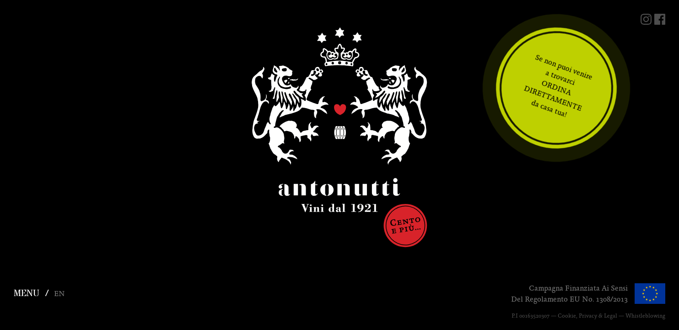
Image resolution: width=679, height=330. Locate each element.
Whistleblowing (645, 316)
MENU (26, 293)
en (59, 293)
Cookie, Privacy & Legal (587, 316)
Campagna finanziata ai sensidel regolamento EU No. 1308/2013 (569, 294)
